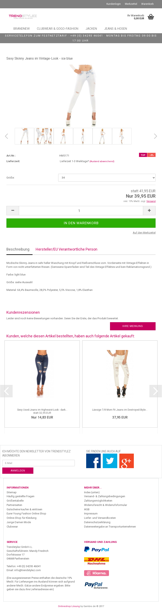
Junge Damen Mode (19, 522)
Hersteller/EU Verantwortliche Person (66, 249)
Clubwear (12, 526)
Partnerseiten (14, 505)
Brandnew (21, 29)
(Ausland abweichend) (101, 161)
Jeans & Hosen (115, 29)
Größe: (10, 177)
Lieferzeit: (13, 161)
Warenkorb (147, 3)
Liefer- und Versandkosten (100, 517)
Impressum (91, 513)
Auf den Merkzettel (144, 232)
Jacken (91, 29)
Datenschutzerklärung (97, 522)
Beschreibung (17, 249)
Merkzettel (131, 3)
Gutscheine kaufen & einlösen (24, 509)
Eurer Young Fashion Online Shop (26, 513)
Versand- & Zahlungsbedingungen (104, 496)
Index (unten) (92, 492)
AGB (86, 509)
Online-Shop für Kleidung (21, 517)
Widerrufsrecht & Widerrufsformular (105, 505)
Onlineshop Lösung (69, 606)
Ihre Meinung (132, 326)
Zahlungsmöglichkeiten (98, 500)
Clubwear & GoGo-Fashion (57, 29)
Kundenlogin (113, 3)
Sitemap (12, 492)
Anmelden (18, 470)
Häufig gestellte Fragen (20, 496)
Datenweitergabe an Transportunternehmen (110, 526)
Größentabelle (15, 500)
